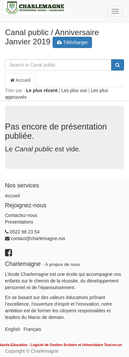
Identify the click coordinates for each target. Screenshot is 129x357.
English (12, 329)
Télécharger (72, 42)
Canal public (27, 32)
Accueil (20, 80)
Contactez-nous (21, 215)
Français (32, 329)
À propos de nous (62, 264)
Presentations (19, 222)
